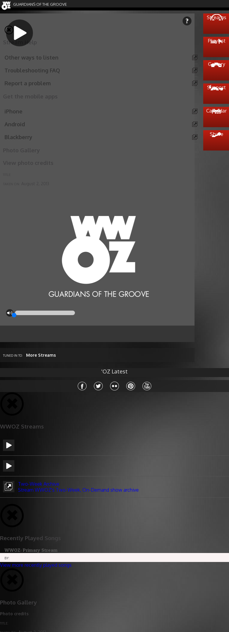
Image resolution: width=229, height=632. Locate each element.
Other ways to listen (31, 57)
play (27, 40)
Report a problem (27, 83)
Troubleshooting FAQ (32, 70)
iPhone (13, 111)
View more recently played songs (36, 565)
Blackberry (18, 137)
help (187, 20)
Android (14, 124)
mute (9, 313)
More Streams (41, 355)
